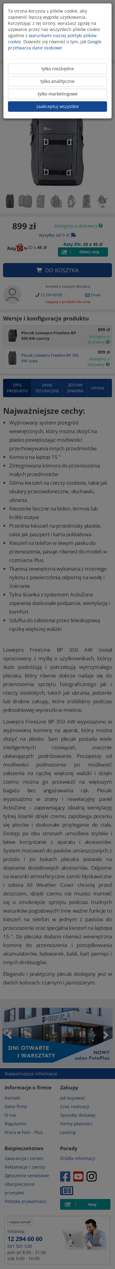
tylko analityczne (57, 81)
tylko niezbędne (57, 69)
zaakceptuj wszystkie (57, 106)
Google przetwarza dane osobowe (55, 45)
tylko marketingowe (58, 94)
